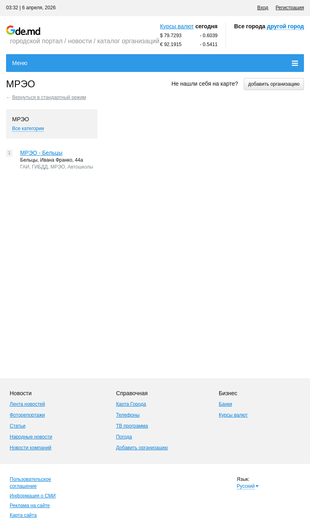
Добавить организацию (142, 448)
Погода (124, 437)
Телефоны (127, 415)
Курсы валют (177, 26)
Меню (155, 63)
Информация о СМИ (33, 496)
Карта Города (131, 404)
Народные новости (31, 437)
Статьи (17, 426)
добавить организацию (274, 84)
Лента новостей (27, 404)
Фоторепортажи (27, 415)
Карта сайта (23, 515)
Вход (262, 8)
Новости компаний (30, 448)
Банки (225, 404)
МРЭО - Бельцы (41, 153)
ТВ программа (132, 426)
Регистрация (290, 8)
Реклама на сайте (30, 505)
